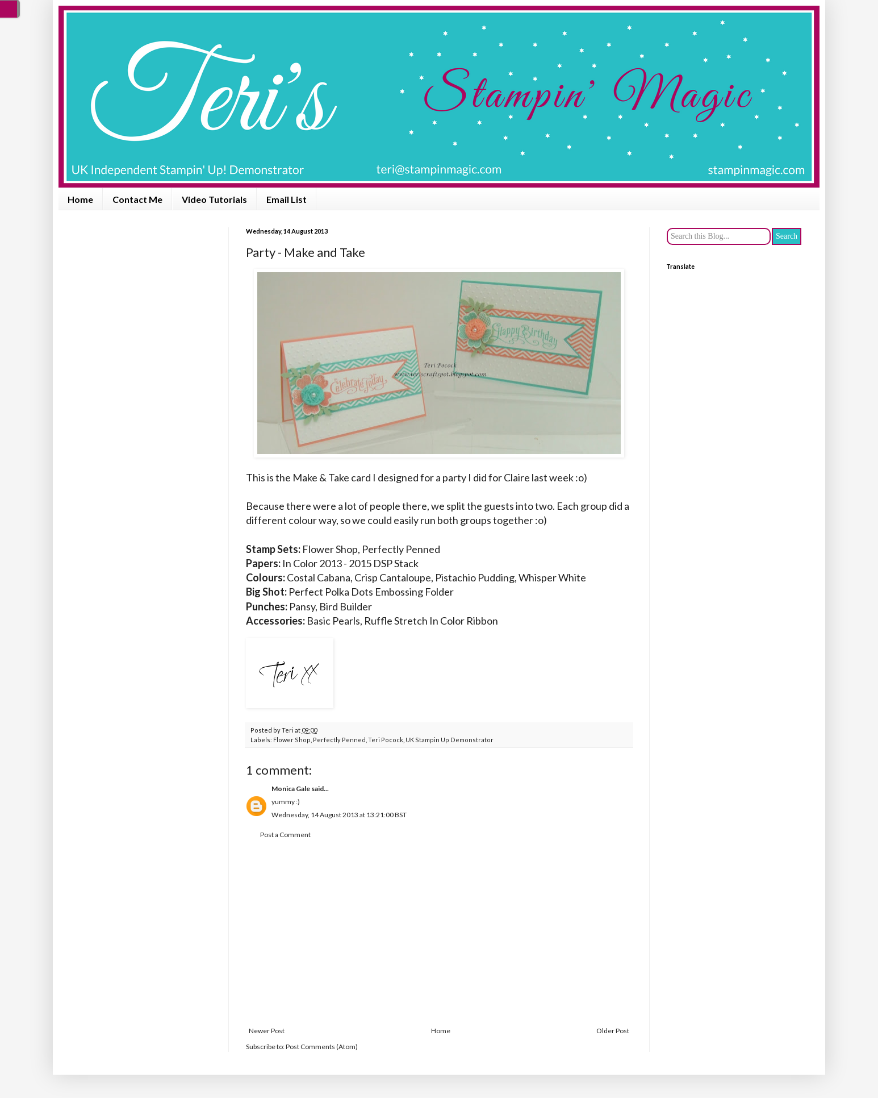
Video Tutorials (214, 199)
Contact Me (137, 199)
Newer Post (267, 1030)
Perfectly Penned (339, 739)
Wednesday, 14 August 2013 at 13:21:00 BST (339, 814)
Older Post (612, 1030)
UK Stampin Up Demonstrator (449, 739)
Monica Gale (290, 788)
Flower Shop (292, 739)
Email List (286, 199)
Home (80, 199)
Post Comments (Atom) (322, 1046)
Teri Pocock (385, 739)
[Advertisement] (439, 933)
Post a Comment (285, 834)
